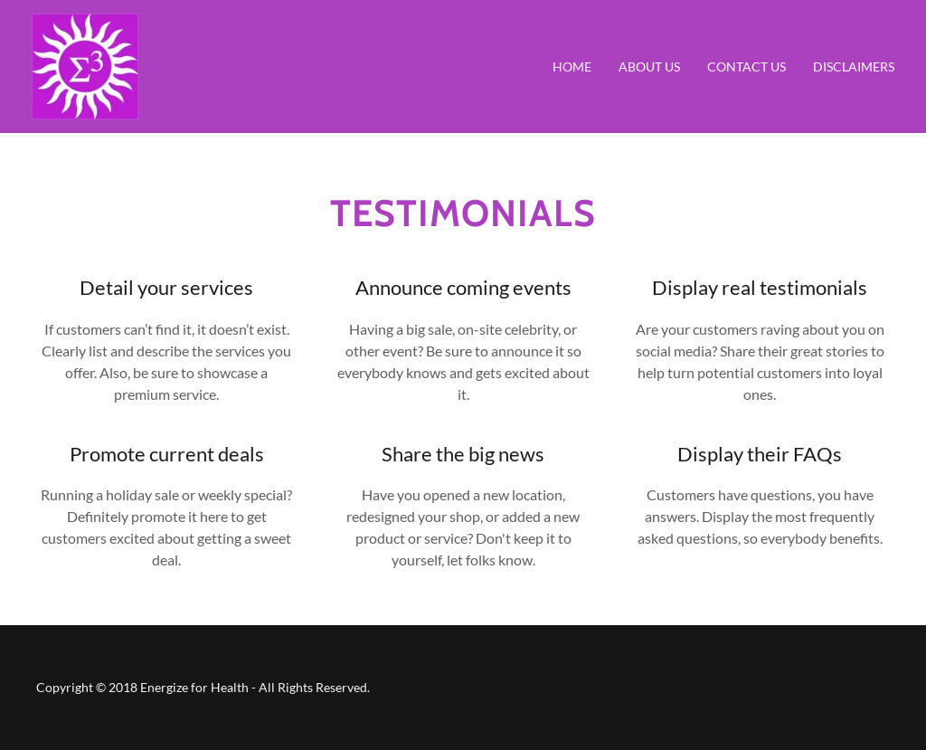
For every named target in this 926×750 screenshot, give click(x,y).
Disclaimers (853, 66)
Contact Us (746, 66)
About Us (649, 66)
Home (572, 66)
